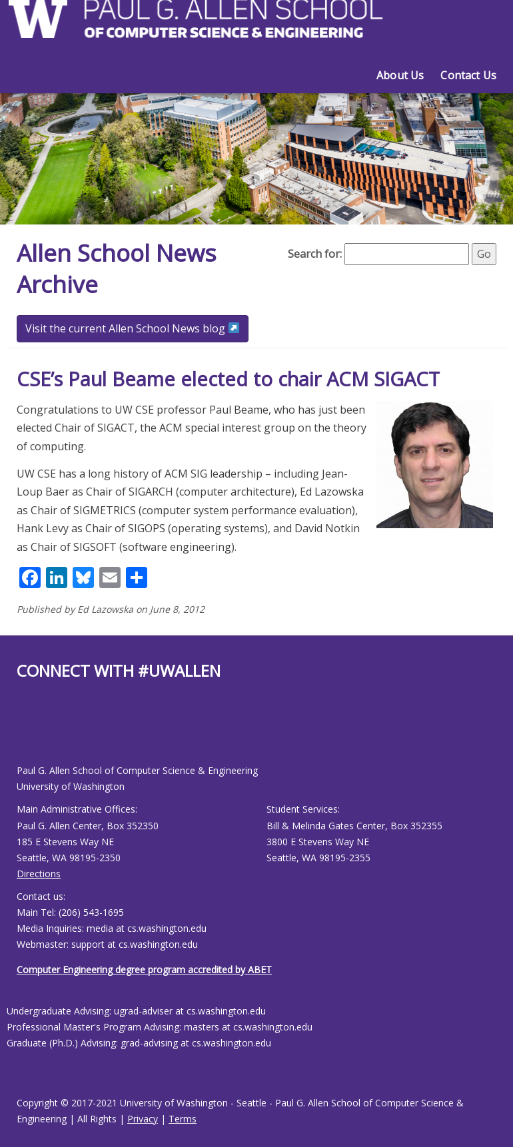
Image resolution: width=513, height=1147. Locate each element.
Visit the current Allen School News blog (132, 328)
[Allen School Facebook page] (20, 732)
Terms (183, 1118)
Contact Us (468, 75)
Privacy (142, 1118)
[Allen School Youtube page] (26, 732)
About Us (400, 75)
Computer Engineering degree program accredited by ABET (144, 969)
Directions (39, 873)
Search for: (315, 253)
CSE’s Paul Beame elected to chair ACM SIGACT (228, 379)
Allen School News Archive (119, 268)
